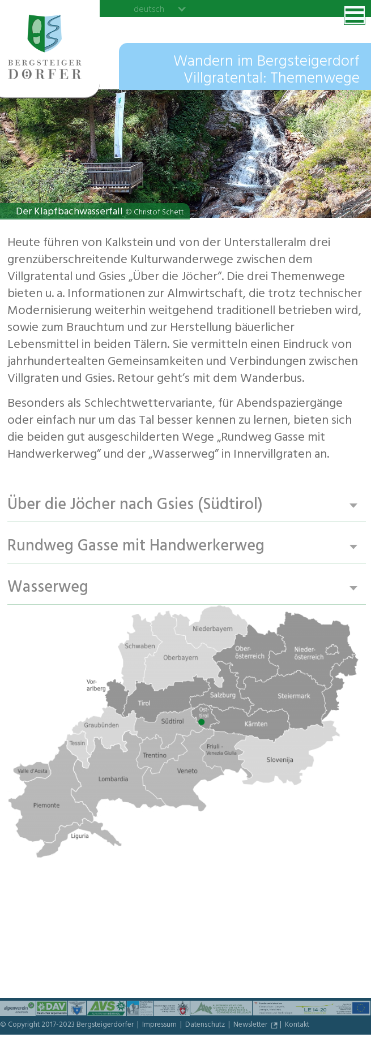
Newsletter (251, 1025)
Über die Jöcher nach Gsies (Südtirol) (135, 505)
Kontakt (297, 1025)
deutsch (149, 9)
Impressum (160, 1025)
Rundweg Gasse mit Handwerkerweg (136, 546)
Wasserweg (47, 588)
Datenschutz (206, 1025)
